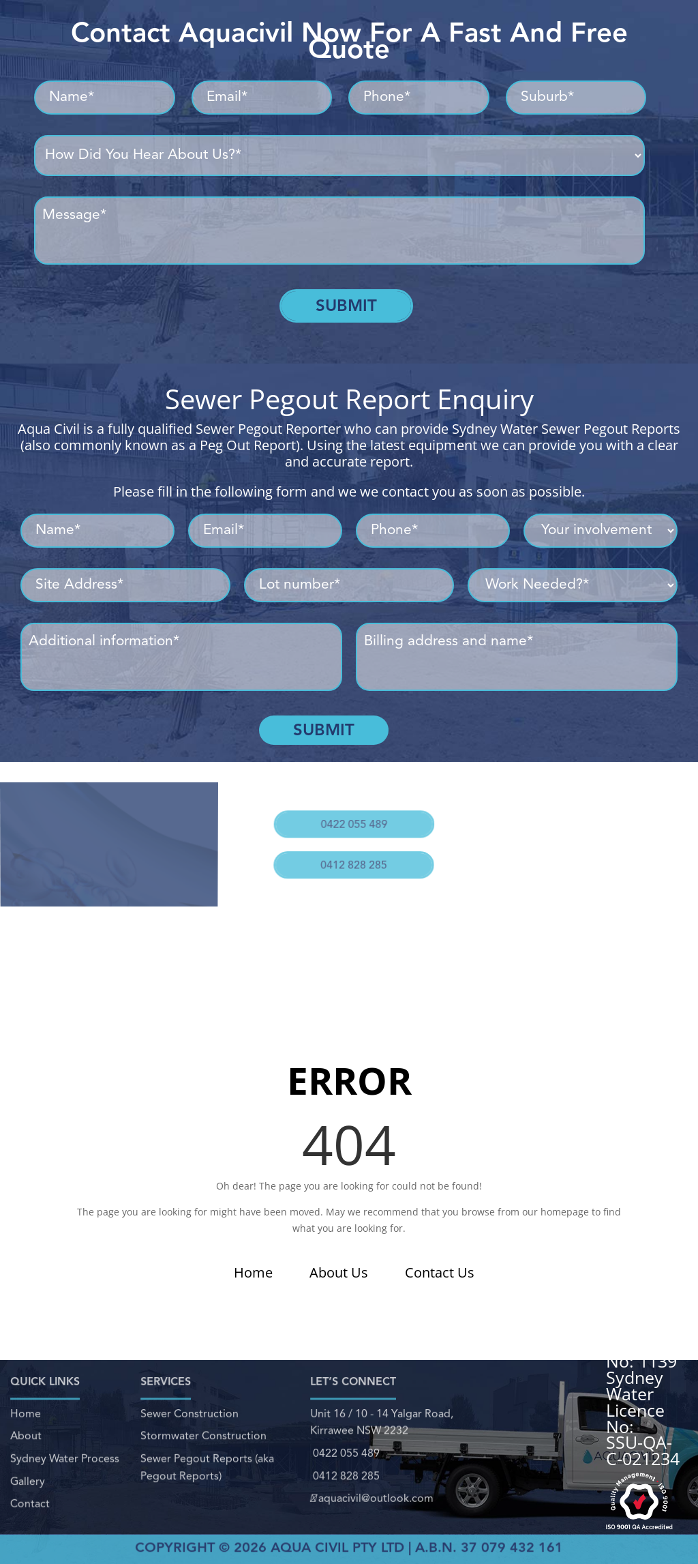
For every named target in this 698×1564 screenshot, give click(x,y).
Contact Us (439, 1272)
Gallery (26, 1475)
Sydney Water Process (64, 1457)
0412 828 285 (347, 845)
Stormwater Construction (203, 1439)
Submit (346, 305)
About (26, 1439)
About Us (338, 1272)
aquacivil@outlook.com (371, 1488)
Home (253, 1272)
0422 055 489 (351, 814)
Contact (28, 1493)
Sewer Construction (190, 1421)
